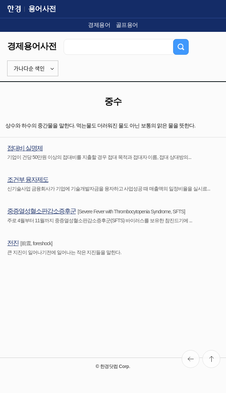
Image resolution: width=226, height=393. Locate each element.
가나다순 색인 (29, 68)
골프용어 (127, 25)
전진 (13, 243)
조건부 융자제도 (27, 179)
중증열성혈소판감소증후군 (41, 211)
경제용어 (99, 25)
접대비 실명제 (25, 148)
